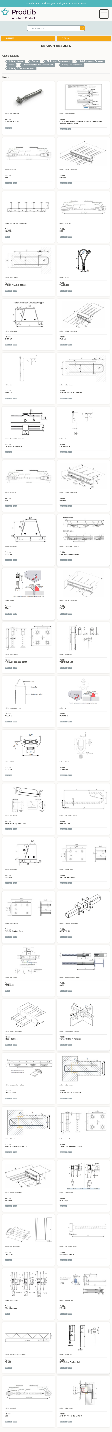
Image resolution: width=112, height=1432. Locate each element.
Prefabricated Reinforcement (38, 65)
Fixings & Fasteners (72, 65)
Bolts (11, 65)
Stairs (35, 61)
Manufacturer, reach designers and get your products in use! (56, 3)
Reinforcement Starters (91, 61)
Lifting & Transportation (21, 68)
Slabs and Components (58, 61)
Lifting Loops (16, 61)
